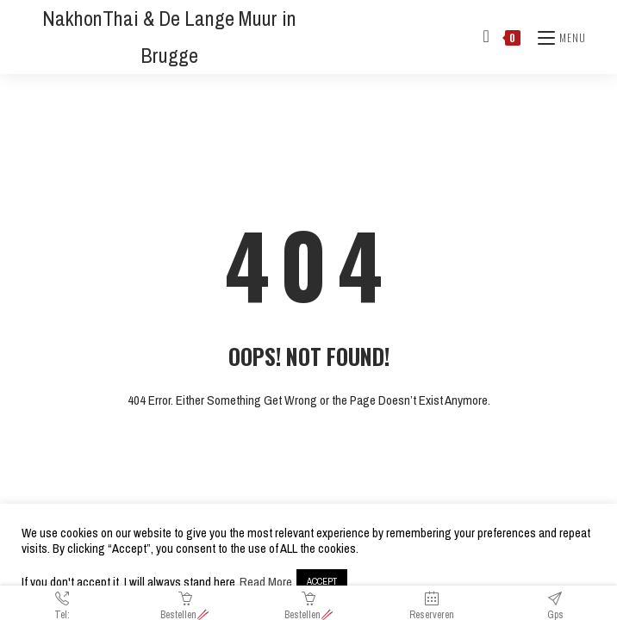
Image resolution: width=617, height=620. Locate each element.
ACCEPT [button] (322, 581)
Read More (266, 582)
